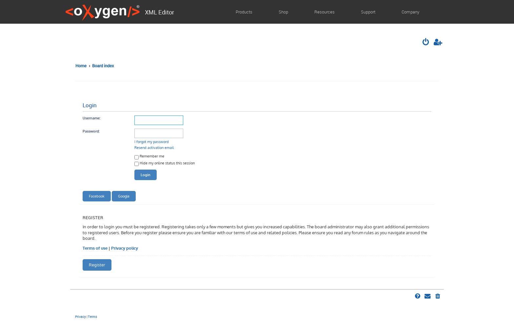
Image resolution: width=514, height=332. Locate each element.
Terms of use (95, 248)
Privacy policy (124, 248)
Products (244, 12)
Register (97, 264)
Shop (283, 12)
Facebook (97, 196)
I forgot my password (151, 141)
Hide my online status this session (164, 163)
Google (123, 196)
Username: (91, 118)
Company (410, 12)
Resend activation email (154, 147)
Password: (91, 131)
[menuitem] (426, 42)
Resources (324, 12)
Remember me (149, 156)
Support (368, 12)
